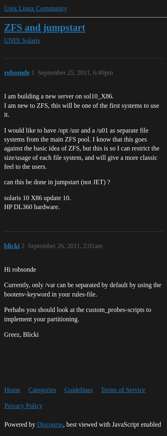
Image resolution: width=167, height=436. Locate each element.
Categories (42, 389)
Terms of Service (123, 389)
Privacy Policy (23, 405)
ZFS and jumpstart (44, 27)
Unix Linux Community (35, 8)
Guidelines (78, 389)
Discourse (50, 424)
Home (12, 389)
